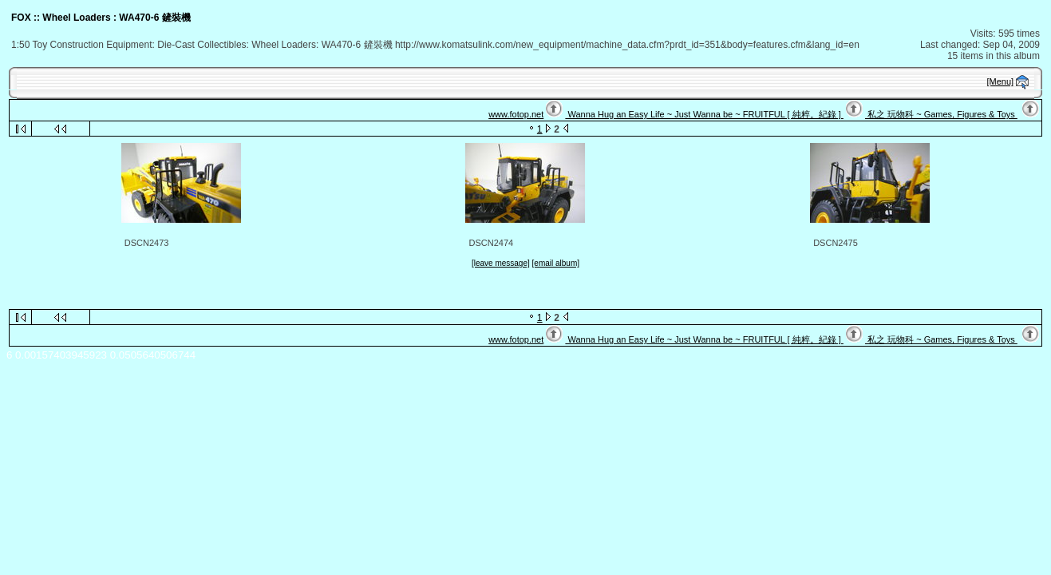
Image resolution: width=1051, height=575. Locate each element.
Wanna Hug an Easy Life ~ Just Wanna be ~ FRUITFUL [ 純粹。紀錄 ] (704, 114)
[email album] (555, 263)
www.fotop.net (515, 114)
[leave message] (501, 263)
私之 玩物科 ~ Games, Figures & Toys (941, 114)
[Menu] (1000, 81)
